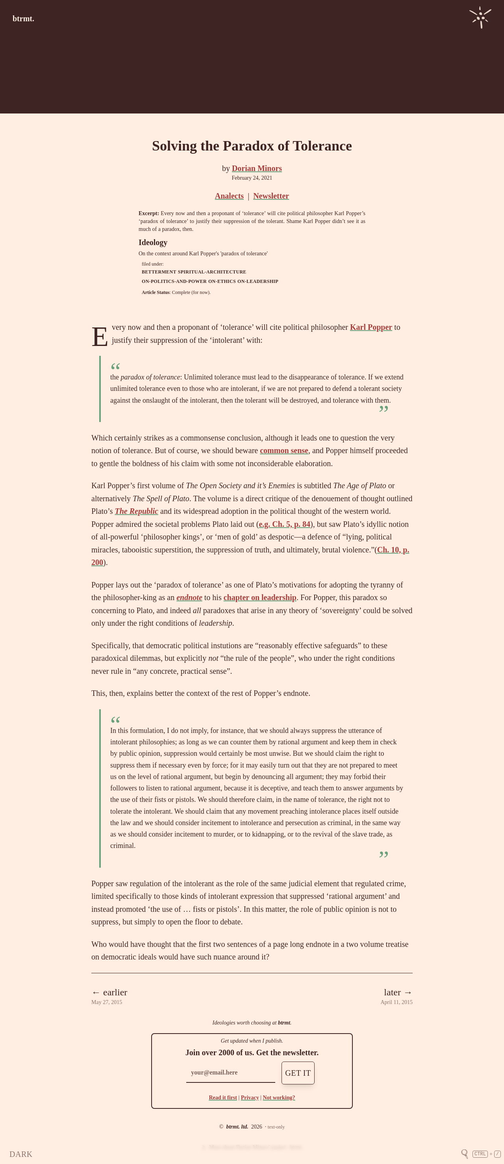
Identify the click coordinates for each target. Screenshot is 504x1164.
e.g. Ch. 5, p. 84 (284, 524)
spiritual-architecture (212, 272)
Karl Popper (371, 327)
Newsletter (271, 196)
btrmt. (23, 18)
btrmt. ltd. (237, 1127)
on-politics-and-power (174, 281)
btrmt (284, 1023)
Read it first (223, 1098)
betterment (159, 272)
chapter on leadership (260, 597)
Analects (229, 196)
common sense (284, 450)
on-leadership (257, 281)
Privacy (250, 1098)
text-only (276, 1127)
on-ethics (222, 281)
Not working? (279, 1098)
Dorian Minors (257, 168)
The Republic (136, 511)
